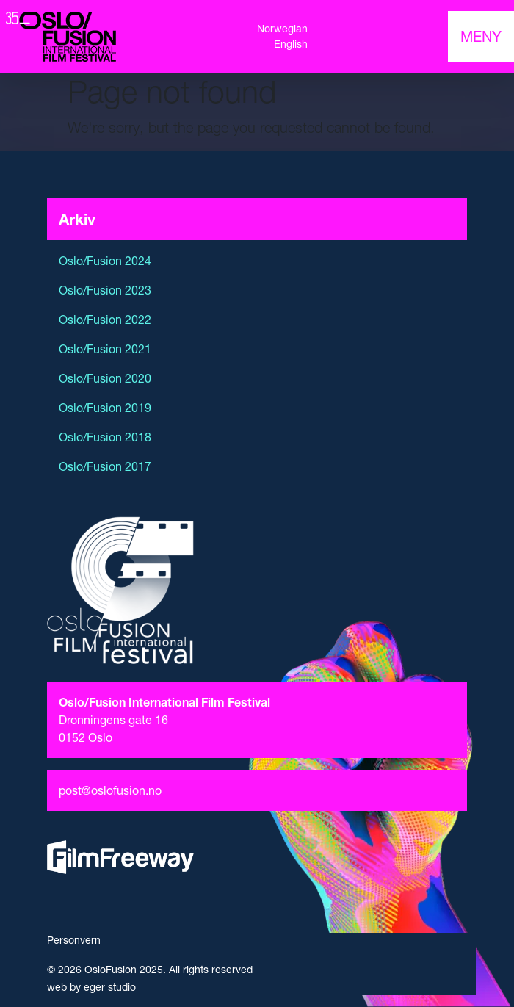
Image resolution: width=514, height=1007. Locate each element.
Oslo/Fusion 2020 (105, 378)
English (291, 44)
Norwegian (282, 28)
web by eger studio (91, 987)
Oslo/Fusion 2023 (105, 290)
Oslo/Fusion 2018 (105, 437)
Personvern (74, 940)
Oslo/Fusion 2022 (105, 319)
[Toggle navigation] (481, 36)
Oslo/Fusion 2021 (105, 349)
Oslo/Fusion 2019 (105, 407)
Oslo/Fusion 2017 (105, 466)
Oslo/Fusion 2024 (105, 260)
